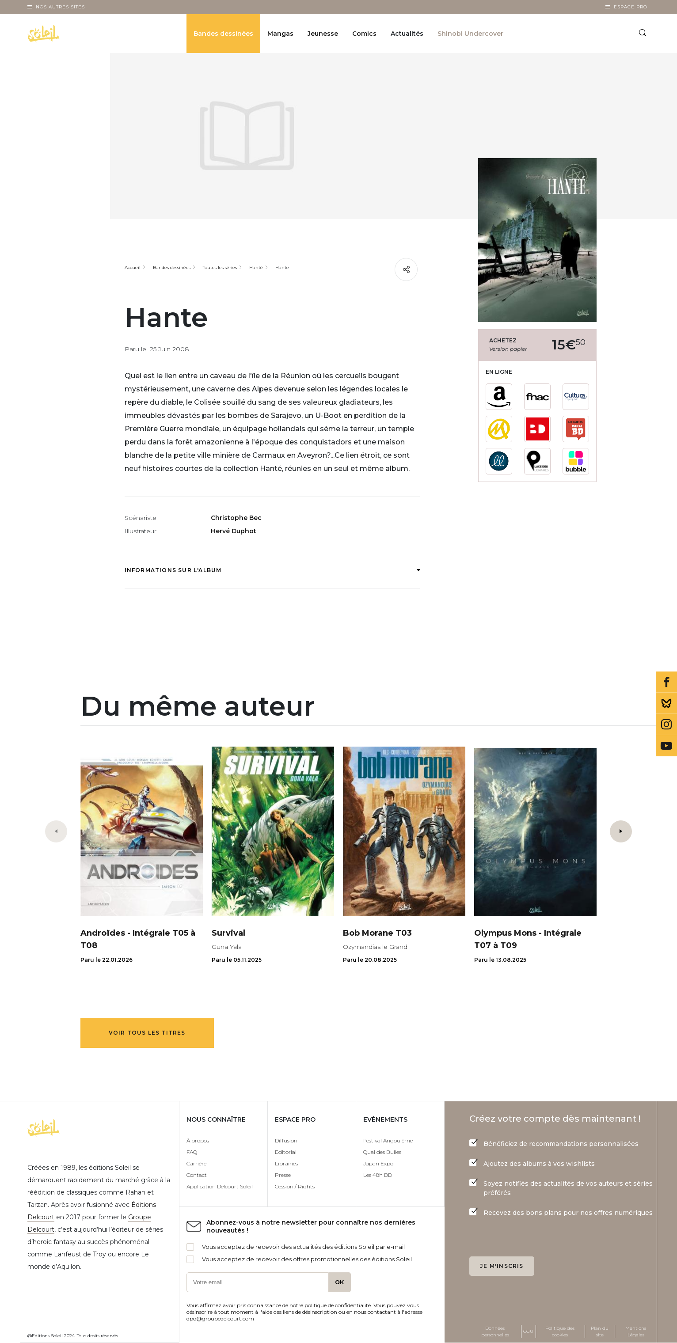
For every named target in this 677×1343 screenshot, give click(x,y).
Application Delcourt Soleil (219, 1186)
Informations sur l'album (272, 570)
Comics (364, 34)
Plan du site (600, 1331)
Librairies (286, 1163)
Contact (196, 1175)
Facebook (666, 682)
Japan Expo (378, 1163)
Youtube (666, 745)
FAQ (191, 1152)
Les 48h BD (377, 1175)
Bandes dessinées (223, 34)
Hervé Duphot (233, 531)
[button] (621, 831)
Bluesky (666, 703)
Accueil (133, 267)
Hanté (256, 267)
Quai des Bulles (382, 1152)
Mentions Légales (635, 1331)
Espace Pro (630, 7)
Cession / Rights (295, 1186)
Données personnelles (495, 1331)
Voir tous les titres (147, 1032)
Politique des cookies (559, 1331)
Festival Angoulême (388, 1140)
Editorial (286, 1152)
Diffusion (286, 1140)
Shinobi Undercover (470, 34)
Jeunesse (323, 34)
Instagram (666, 724)
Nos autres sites (60, 7)
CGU (528, 1331)
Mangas (280, 34)
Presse (283, 1175)
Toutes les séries (220, 267)
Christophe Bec (236, 518)
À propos (197, 1140)
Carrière (196, 1163)
